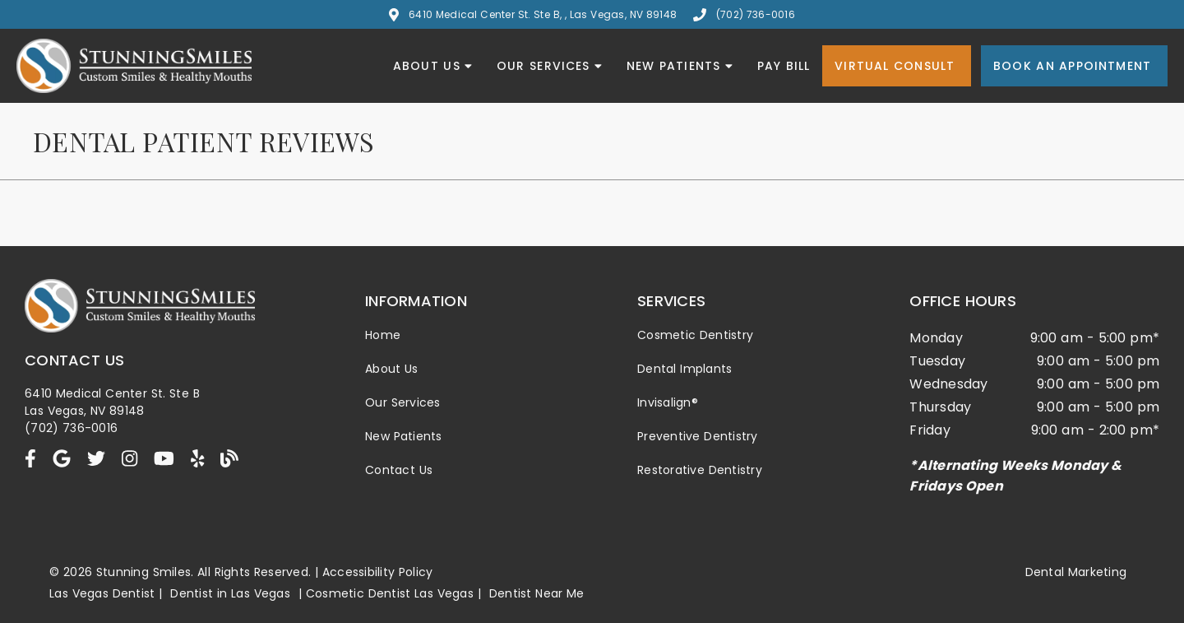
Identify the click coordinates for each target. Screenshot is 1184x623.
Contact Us (398, 470)
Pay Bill (784, 66)
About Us (432, 66)
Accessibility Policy (377, 572)
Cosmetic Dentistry (695, 335)
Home (382, 335)
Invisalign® (667, 402)
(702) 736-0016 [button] (744, 14)
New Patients (680, 66)
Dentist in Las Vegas (230, 593)
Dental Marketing (1076, 572)
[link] (30, 459)
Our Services (549, 66)
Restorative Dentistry (699, 470)
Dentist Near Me (537, 593)
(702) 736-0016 (71, 428)
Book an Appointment (1072, 66)
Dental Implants (684, 368)
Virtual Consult (895, 66)
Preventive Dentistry (697, 436)
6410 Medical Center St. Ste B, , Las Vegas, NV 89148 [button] (533, 14)
